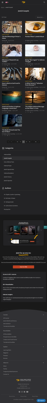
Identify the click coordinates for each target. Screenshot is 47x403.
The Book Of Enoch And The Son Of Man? (11, 130)
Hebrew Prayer (8, 165)
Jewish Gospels (5, 34)
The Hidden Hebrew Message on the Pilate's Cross (34, 107)
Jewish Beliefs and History (10, 321)
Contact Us (6, 374)
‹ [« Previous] (8, 141)
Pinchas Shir (4, 40)
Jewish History (7, 177)
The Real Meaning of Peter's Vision (11, 37)
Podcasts (5, 355)
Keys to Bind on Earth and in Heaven (11, 84)
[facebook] (24, 391)
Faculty (5, 368)
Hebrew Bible (5, 58)
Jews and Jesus (7, 323)
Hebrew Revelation (9, 173)
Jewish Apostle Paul (9, 169)
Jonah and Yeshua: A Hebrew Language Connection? (11, 107)
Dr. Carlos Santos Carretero (11, 205)
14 (29, 141)
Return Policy (35, 396)
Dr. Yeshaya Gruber (6, 64)
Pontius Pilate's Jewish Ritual (34, 36)
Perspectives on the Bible (9, 336)
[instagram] (22, 391)
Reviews (5, 358)
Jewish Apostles (8, 180)
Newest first (40, 17)
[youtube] (27, 391)
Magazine (5, 352)
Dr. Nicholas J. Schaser (6, 110)
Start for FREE (23, 267)
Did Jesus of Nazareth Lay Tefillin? (10, 60)
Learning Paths (7, 350)
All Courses (6, 318)
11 (20, 141)
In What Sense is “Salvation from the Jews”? (34, 84)
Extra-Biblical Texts (9, 162)
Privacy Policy (23, 396)
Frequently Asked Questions (10, 371)
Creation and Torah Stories (10, 339)
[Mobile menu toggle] (2, 2)
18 (35, 141)
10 (17, 141)
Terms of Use (12, 396)
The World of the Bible (9, 326)
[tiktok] (19, 391)
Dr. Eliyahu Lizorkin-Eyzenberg (31, 40)
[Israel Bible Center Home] (23, 2)
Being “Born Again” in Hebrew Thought (35, 60)
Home (2, 7)
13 (26, 141)
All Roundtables (7, 334)
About (5, 366)
